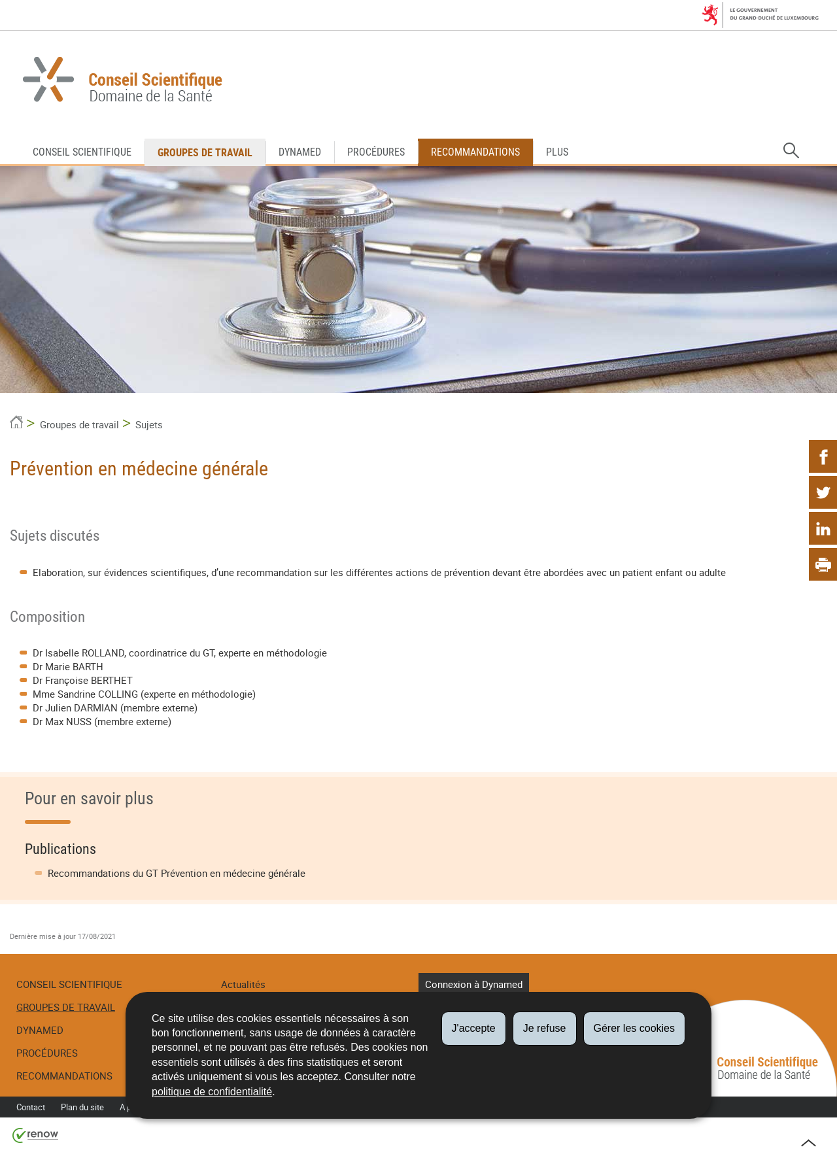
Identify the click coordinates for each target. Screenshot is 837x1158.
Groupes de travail (205, 152)
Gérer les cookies (634, 1028)
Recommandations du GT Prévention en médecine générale (176, 872)
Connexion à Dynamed (473, 984)
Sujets (149, 424)
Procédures (376, 152)
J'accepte (474, 1028)
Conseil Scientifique (82, 152)
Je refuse (544, 1028)
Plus (557, 152)
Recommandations (475, 152)
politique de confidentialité (212, 1091)
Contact (30, 1107)
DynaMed (300, 152)
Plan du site (82, 1107)
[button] (791, 151)
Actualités (243, 984)
